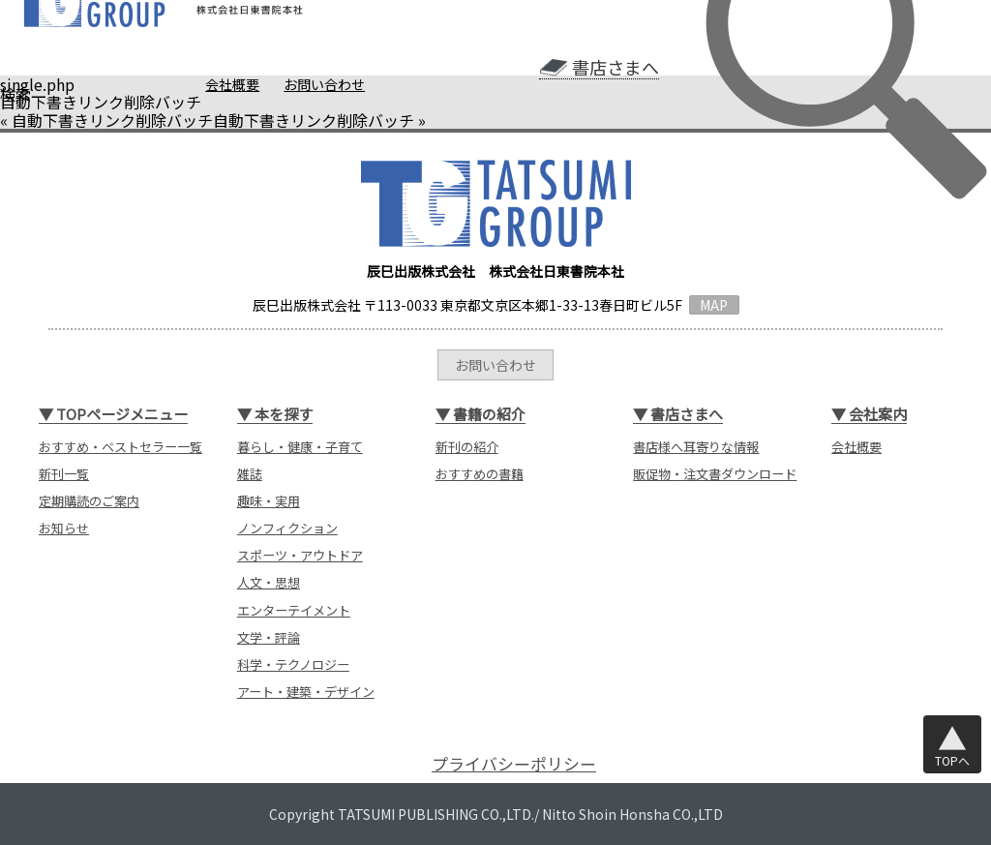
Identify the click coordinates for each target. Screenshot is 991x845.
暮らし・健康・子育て (300, 447)
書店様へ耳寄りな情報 (696, 447)
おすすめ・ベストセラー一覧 (120, 447)
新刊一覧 (64, 474)
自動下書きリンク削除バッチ (112, 120)
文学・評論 (268, 637)
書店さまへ (615, 67)
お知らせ (64, 528)
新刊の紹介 (466, 447)
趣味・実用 (268, 501)
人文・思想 (268, 582)
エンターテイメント (293, 610)
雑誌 (249, 474)
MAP (714, 305)
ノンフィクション (287, 528)
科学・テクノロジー (293, 664)
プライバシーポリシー (514, 763)
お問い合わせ (324, 84)
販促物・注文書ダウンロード (714, 474)
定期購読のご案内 (89, 501)
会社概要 (232, 84)
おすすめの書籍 (479, 474)
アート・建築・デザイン (306, 691)
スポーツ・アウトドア (300, 555)
